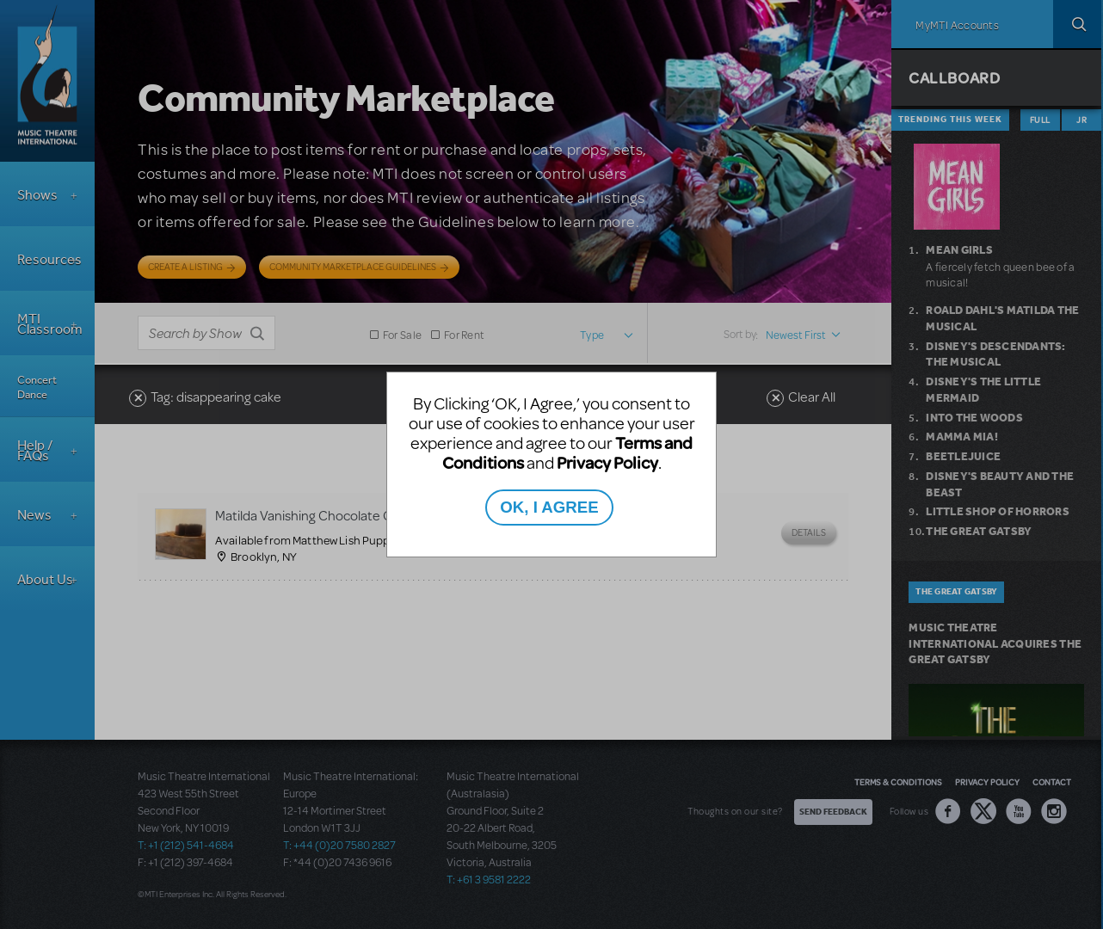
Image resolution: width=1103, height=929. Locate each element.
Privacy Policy (607, 462)
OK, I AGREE (549, 507)
